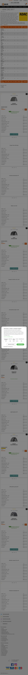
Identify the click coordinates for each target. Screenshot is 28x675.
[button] (14, 336)
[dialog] (14, 337)
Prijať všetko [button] (20, 344)
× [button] (25, 327)
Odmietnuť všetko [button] (11, 344)
